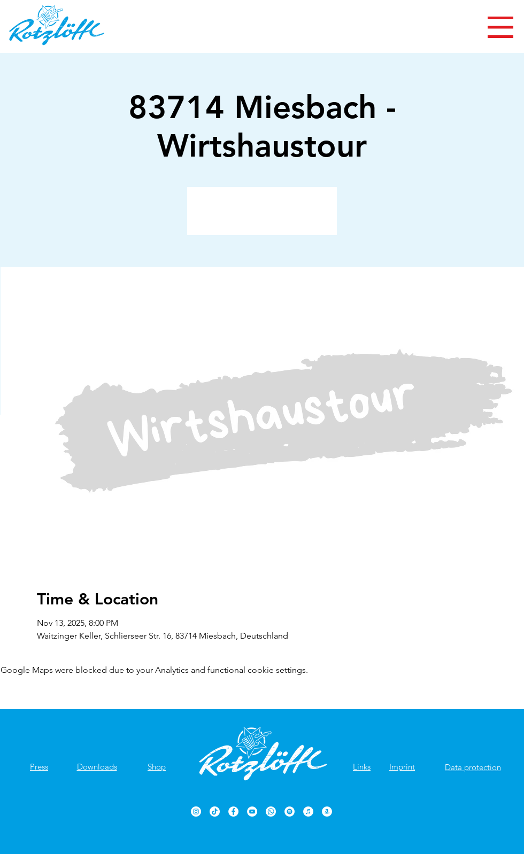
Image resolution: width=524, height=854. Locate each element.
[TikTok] (215, 811)
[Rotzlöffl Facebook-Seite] (233, 811)
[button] (500, 27)
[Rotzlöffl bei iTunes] (308, 811)
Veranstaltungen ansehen (262, 217)
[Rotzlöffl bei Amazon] (327, 811)
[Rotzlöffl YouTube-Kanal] (252, 811)
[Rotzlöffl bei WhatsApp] (271, 811)
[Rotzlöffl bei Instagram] (196, 811)
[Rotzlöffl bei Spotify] (289, 811)
